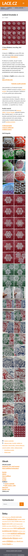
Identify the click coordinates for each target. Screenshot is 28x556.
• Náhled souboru (7, 129)
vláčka (12, 448)
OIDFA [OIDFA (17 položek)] (15, 528)
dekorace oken (8, 443)
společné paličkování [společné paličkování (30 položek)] (17, 533)
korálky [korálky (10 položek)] (17, 521)
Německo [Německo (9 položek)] (4, 528)
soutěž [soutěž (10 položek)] (8, 533)
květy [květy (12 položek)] (11, 524)
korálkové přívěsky (10, 122)
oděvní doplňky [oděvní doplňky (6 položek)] (10, 528)
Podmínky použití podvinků (18, 84)
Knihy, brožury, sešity (10, 485)
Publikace (9, 7)
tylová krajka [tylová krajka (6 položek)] (9, 535)
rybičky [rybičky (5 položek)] (3, 533)
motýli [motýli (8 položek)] (14, 524)
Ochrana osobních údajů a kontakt (14, 550)
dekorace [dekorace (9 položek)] (4, 519)
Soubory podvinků (19, 7)
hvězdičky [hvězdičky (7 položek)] (19, 519)
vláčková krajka (18, 448)
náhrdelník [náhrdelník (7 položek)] (14, 526)
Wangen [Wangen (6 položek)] (14, 541)
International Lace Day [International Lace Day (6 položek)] (6, 521)
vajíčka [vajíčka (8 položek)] (13, 535)
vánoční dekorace (19, 445)
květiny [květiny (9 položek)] (8, 524)
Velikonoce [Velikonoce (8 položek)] (18, 535)
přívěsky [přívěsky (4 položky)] (24, 531)
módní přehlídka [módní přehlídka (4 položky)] (9, 526)
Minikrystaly (7, 452)
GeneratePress (21, 555)
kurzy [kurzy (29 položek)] (4, 524)
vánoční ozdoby (6, 448)
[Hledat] (21, 504)
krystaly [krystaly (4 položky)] (24, 521)
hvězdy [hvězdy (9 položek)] (23, 519)
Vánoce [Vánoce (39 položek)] (15, 538)
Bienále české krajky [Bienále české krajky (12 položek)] (16, 517)
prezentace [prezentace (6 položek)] (20, 531)
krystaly (14, 443)
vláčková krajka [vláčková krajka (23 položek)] (7, 538)
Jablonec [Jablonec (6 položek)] (13, 521)
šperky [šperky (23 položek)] (9, 544)
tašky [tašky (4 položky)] (6, 535)
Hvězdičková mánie (9, 450)
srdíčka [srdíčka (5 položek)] (3, 535)
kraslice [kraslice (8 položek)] (20, 521)
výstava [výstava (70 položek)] (9, 541)
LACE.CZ (9, 3)
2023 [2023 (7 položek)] (3, 517)
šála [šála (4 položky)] (12, 544)
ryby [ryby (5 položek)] (6, 533)
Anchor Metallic (11, 112)
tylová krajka (11, 445)
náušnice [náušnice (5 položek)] (21, 526)
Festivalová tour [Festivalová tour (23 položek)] (12, 519)
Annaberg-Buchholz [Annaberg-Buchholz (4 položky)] (8, 517)
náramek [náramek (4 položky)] (18, 526)
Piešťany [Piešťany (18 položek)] (15, 531)
